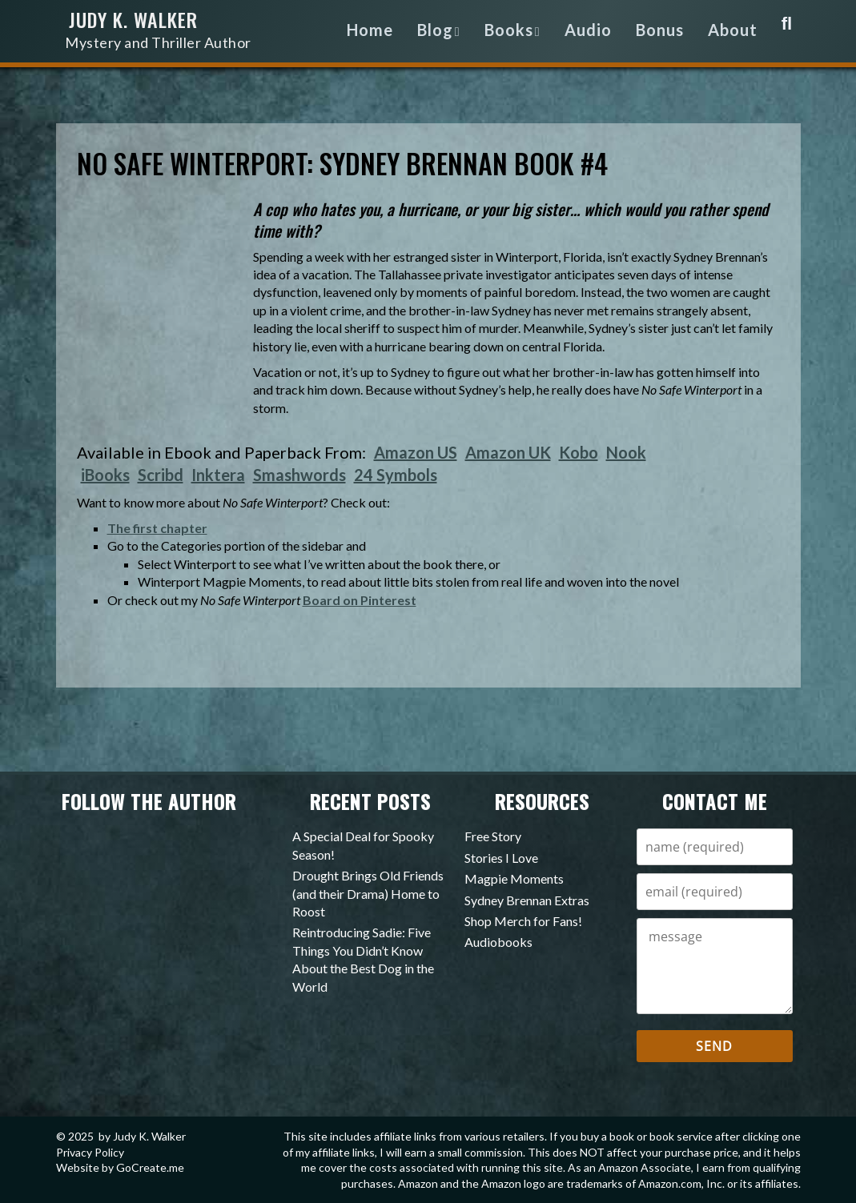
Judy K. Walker (179, 33)
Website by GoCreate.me (120, 1167)
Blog (435, 29)
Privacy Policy (90, 1152)
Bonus (660, 29)
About (733, 29)
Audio (588, 29)
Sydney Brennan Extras (526, 900)
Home (370, 29)
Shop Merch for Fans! (523, 920)
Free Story (492, 836)
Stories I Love (501, 857)
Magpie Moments (514, 878)
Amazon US (415, 452)
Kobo (578, 452)
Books (508, 29)
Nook (626, 452)
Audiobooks (498, 941)
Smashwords (299, 474)
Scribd (160, 474)
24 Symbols (395, 474)
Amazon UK (508, 452)
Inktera (218, 474)
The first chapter (157, 527)
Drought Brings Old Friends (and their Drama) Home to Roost (368, 893)
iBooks (105, 474)
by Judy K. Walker (142, 1136)
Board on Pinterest (359, 600)
